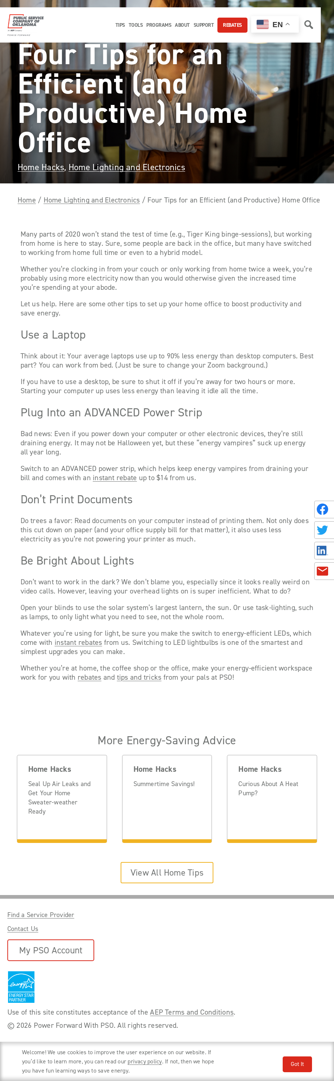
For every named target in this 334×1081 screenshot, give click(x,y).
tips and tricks (139, 677)
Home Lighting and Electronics (127, 167)
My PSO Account (50, 950)
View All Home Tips (167, 873)
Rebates (232, 25)
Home (27, 200)
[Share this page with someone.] (322, 541)
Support (204, 25)
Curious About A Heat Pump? (268, 788)
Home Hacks (41, 167)
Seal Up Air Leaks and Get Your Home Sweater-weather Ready (59, 797)
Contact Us (22, 928)
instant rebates (78, 642)
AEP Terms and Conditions (192, 1012)
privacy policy (145, 1061)
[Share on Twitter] (324, 530)
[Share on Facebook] (324, 509)
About (182, 25)
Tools (136, 25)
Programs (158, 25)
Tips (120, 25)
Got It (297, 1064)
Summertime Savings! (164, 783)
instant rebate (115, 477)
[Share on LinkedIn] (324, 550)
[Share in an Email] (324, 571)
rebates (90, 677)
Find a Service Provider (40, 915)
